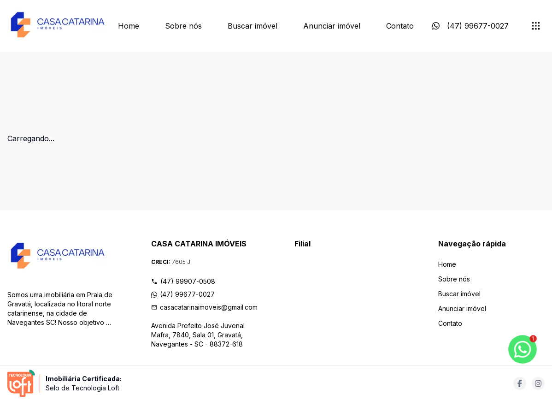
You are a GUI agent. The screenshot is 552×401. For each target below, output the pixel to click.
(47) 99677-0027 (183, 294)
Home (128, 25)
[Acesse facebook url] (519, 383)
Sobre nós (183, 25)
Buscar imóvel (252, 25)
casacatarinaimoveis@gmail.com (204, 307)
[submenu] (536, 26)
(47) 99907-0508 (183, 281)
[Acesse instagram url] (538, 383)
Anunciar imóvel (331, 25)
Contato (400, 25)
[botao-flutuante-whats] (522, 349)
